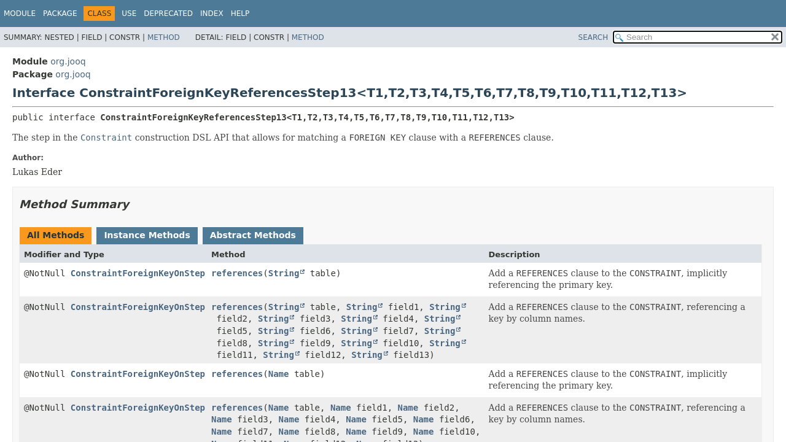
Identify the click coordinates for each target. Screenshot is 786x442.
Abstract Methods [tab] (253, 235)
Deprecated (168, 13)
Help (240, 13)
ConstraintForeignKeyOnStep (138, 273)
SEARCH (593, 37)
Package (60, 13)
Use (129, 13)
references (237, 273)
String (284, 273)
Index (212, 13)
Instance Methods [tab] (147, 235)
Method (163, 37)
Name (278, 374)
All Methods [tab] (55, 235)
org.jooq (67, 61)
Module (20, 13)
